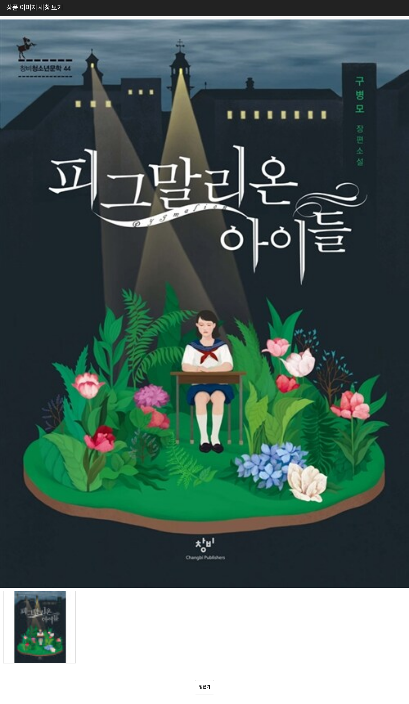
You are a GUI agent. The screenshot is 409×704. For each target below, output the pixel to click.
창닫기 (204, 687)
